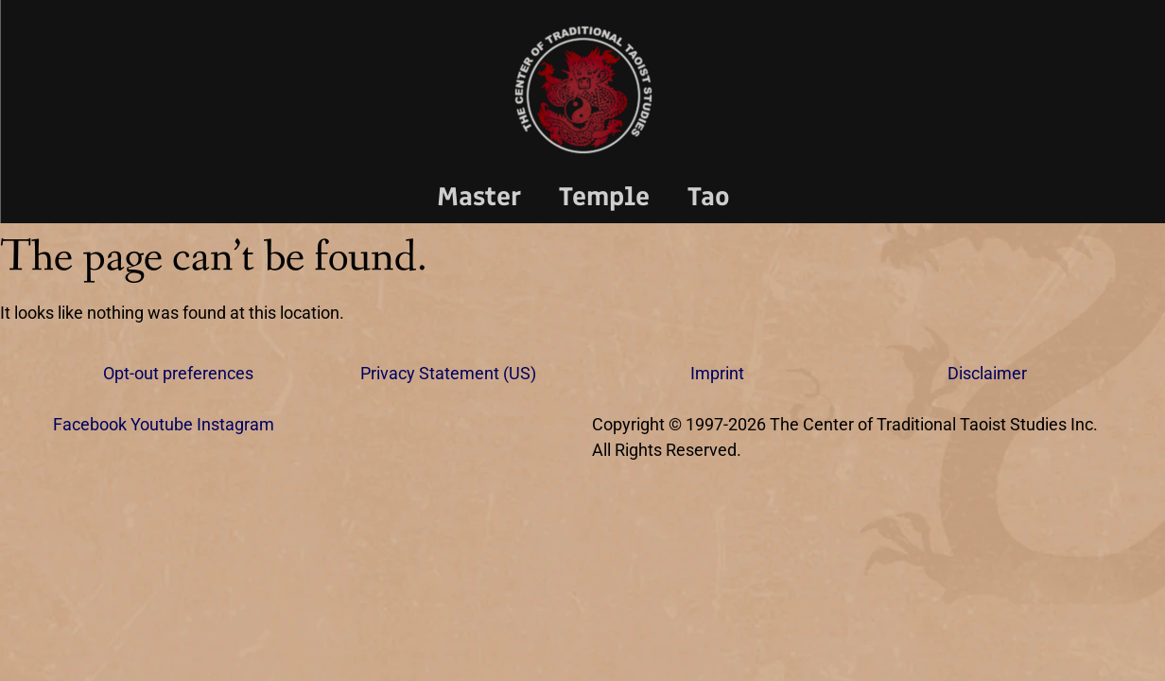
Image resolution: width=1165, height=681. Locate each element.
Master (479, 196)
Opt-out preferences (178, 373)
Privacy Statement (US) (448, 373)
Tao (708, 196)
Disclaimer (987, 373)
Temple (604, 196)
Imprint (717, 373)
